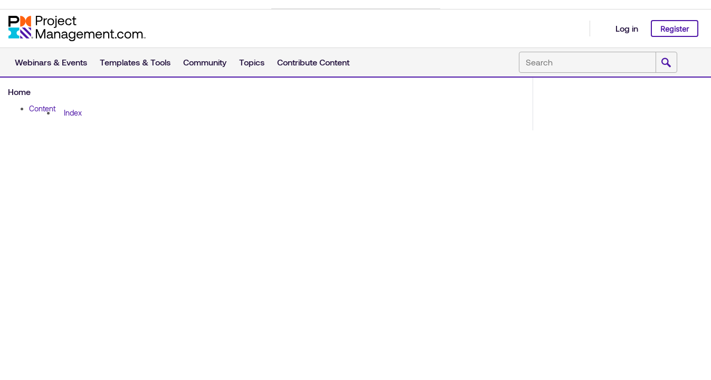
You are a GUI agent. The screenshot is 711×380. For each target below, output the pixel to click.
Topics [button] (251, 62)
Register (674, 28)
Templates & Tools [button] (135, 62)
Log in (626, 28)
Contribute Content (313, 62)
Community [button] (204, 62)
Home (19, 92)
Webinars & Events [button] (51, 62)
